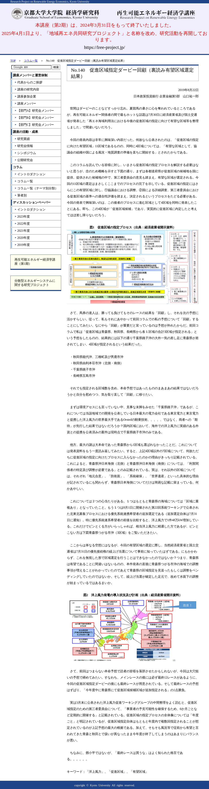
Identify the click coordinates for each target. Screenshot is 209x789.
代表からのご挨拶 (28, 82)
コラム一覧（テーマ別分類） (36, 188)
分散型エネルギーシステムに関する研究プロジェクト (35, 282)
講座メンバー (25, 103)
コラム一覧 (31, 60)
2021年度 (22, 230)
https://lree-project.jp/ (104, 47)
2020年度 (22, 237)
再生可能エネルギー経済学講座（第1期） (35, 261)
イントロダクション (30, 174)
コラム (17, 167)
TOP (12, 60)
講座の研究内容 (27, 89)
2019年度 (22, 244)
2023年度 (22, 216)
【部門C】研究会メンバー (34, 124)
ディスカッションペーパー (32, 202)
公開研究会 (24, 160)
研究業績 (22, 138)
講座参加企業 (25, 96)
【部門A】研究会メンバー (34, 110)
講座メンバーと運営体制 (30, 75)
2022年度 (22, 223)
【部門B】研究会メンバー (34, 117)
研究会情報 (24, 146)
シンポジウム (25, 153)
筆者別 (21, 195)
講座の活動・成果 (25, 131)
